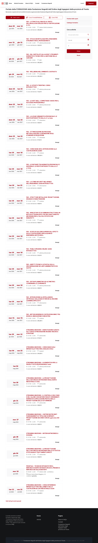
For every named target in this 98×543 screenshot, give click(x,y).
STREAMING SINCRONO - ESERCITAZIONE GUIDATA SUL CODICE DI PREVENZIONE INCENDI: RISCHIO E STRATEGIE (43, 331)
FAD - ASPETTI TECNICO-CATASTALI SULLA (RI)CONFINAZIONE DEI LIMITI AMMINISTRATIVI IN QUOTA (42, 266)
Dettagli (57, 32)
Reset (78, 55)
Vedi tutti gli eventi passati (13, 501)
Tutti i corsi (15, 17)
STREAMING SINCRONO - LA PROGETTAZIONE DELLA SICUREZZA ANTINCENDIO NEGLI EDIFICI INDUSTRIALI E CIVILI (42, 379)
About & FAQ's (29, 3)
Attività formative (18, 3)
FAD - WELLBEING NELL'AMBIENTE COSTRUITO (42, 71)
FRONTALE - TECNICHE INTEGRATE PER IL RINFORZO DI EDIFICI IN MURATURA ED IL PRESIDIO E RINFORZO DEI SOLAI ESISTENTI (43, 467)
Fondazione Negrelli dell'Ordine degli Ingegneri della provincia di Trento (45, 540)
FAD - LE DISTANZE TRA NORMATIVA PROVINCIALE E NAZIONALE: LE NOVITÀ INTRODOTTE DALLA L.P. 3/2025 (43, 166)
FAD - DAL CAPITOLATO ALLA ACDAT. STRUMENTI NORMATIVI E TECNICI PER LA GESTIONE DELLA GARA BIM (42, 56)
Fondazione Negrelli (47, 3)
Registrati (91, 3)
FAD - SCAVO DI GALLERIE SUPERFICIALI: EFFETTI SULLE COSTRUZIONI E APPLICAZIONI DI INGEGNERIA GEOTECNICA (42, 233)
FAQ (13, 524)
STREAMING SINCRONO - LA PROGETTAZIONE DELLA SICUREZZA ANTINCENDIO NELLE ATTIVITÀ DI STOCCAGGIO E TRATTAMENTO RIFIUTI (43, 450)
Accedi (82, 3)
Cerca (78, 51)
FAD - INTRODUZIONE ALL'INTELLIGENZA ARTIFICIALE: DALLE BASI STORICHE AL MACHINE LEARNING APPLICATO (42, 299)
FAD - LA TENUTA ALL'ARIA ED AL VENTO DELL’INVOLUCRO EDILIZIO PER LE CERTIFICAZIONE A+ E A (43, 23)
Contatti (37, 3)
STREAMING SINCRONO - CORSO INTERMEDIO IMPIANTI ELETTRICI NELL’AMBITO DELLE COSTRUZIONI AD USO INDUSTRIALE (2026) (41, 486)
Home (10, 3)
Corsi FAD (53, 17)
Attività (39, 519)
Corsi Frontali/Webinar (34, 17)
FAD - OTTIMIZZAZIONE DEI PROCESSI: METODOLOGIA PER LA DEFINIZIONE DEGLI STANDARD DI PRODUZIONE (40, 133)
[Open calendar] (88, 39)
